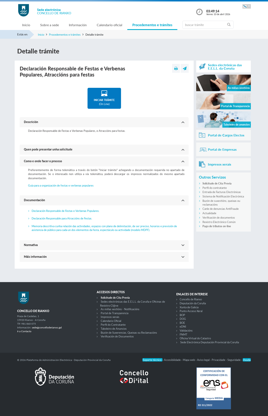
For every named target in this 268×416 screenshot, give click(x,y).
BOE (182, 322)
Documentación (34, 200)
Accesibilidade (172, 360)
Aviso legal (203, 360)
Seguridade (234, 360)
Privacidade (219, 360)
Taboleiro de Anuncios (114, 328)
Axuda (246, 360)
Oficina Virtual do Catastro (195, 338)
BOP (182, 315)
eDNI (183, 326)
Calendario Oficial (111, 321)
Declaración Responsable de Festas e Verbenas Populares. (65, 211)
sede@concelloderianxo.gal (47, 327)
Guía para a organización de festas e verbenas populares (61, 185)
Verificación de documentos (218, 217)
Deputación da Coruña (193, 303)
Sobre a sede (49, 25)
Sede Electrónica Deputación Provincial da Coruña (209, 342)
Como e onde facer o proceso (43, 161)
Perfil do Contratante (113, 324)
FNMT (183, 334)
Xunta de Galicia (189, 307)
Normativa (31, 245)
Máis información (35, 256)
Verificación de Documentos (117, 336)
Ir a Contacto (24, 331)
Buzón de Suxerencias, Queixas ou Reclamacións (129, 332)
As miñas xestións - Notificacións (120, 309)
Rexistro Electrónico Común (219, 222)
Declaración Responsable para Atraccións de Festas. (62, 218)
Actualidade (209, 213)
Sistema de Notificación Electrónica (223, 196)
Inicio (26, 25)
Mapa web (189, 360)
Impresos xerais (110, 317)
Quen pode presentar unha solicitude (48, 149)
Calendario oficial (109, 25)
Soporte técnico (152, 360)
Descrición (31, 122)
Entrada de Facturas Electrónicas (221, 192)
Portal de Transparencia (114, 313)
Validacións (186, 330)
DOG (183, 318)
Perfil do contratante (214, 187)
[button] (246, 6)
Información (78, 25)
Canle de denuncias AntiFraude (220, 208)
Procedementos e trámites (152, 25)
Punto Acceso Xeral (191, 311)
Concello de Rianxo (191, 299)
